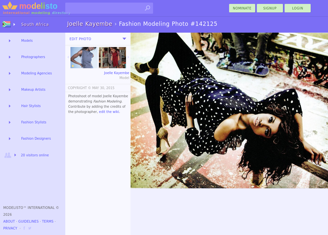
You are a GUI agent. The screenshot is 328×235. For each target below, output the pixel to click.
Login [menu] (297, 8)
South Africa (35, 24)
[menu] (124, 39)
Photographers (33, 57)
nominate (242, 8)
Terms (48, 221)
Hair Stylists (31, 106)
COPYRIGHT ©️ (79, 88)
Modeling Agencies (36, 73)
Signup (270, 8)
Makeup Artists (33, 89)
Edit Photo (80, 39)
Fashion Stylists (33, 122)
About (9, 221)
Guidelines (28, 221)
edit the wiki (109, 112)
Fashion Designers (36, 138)
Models (27, 40)
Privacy (10, 228)
